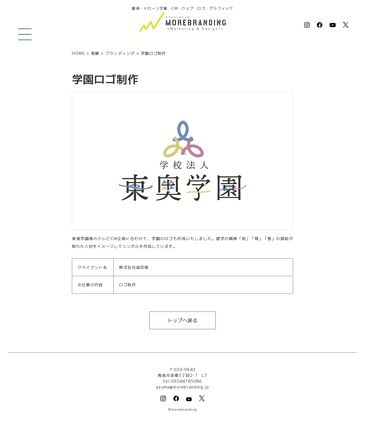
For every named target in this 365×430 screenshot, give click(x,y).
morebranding (184, 409)
